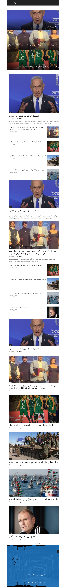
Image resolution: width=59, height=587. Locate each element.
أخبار (56, 24)
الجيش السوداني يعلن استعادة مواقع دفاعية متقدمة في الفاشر (21, 155)
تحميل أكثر (30, 543)
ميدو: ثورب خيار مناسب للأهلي (12, 307)
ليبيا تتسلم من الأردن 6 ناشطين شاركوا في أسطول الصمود (20, 170)
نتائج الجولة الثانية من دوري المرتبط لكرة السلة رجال (19, 141)
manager (12, 118)
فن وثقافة (55, 41)
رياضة (55, 63)
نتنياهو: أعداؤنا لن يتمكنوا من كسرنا (17, 116)
